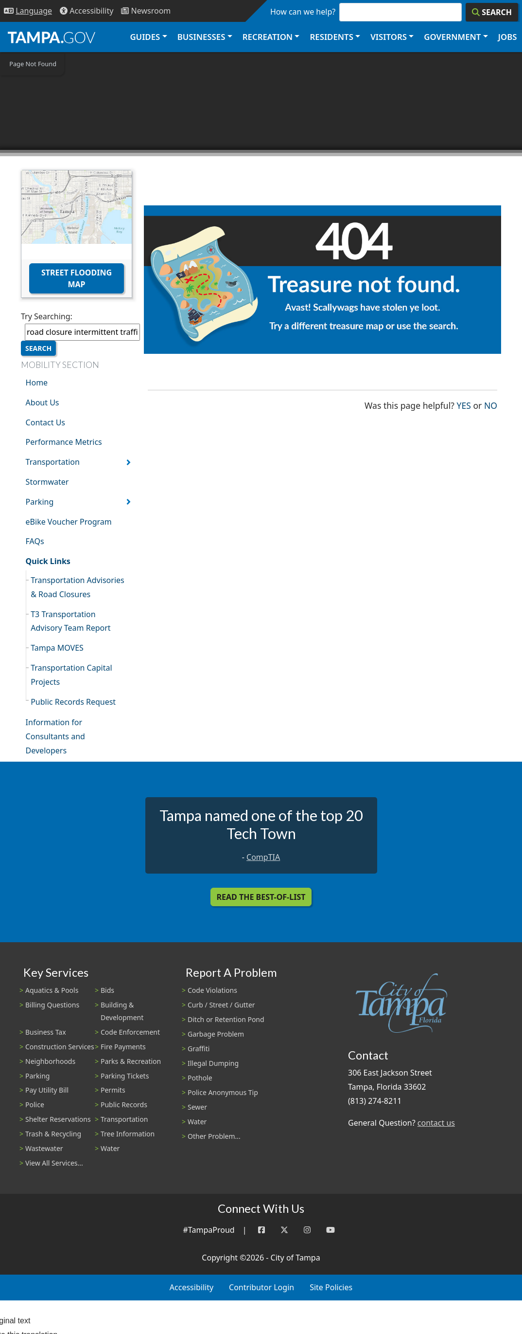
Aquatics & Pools (51, 990)
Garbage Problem (216, 1034)
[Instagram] (307, 1230)
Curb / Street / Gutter (221, 1004)
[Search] (492, 12)
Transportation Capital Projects (71, 674)
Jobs (507, 36)
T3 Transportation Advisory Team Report (70, 621)
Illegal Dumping (213, 1063)
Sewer (197, 1107)
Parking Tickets (125, 1075)
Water (110, 1148)
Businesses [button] (201, 36)
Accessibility (191, 1287)
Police (34, 1104)
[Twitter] (284, 1230)
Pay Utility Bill (47, 1090)
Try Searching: (46, 316)
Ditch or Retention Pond (226, 1019)
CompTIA (263, 857)
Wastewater (44, 1148)
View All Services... (54, 1163)
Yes (464, 404)
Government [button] (452, 36)
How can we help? (302, 11)
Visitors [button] (388, 36)
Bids (107, 990)
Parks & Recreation (131, 1061)
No (490, 404)
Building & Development (122, 1011)
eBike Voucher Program (69, 521)
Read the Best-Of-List (261, 897)
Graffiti (198, 1048)
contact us (436, 1122)
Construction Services (59, 1046)
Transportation (53, 462)
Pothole (200, 1077)
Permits (113, 1090)
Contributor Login (261, 1287)
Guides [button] (145, 36)
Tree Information (128, 1133)
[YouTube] (330, 1230)
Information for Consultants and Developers (55, 736)
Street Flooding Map (76, 278)
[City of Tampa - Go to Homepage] (51, 37)
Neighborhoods (50, 1061)
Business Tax (45, 1032)
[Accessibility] (86, 11)
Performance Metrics (64, 442)
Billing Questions (52, 1004)
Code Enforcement (130, 1032)
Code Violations (212, 990)
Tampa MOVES (57, 647)
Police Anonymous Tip (223, 1092)
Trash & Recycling (53, 1133)
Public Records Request (73, 701)
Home (37, 382)
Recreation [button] (268, 36)
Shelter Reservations (58, 1119)
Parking (40, 501)
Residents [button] (331, 36)
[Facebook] (261, 1230)
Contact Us (45, 422)
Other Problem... (214, 1136)
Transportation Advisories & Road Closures (77, 587)
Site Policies (331, 1287)
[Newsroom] (145, 11)
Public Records (124, 1104)
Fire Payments (123, 1046)
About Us (42, 402)
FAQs (35, 541)
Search (38, 348)
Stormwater (47, 481)
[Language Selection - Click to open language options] (28, 11)
